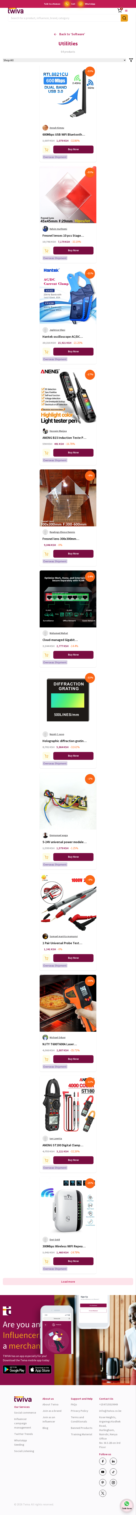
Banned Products (81, 1428)
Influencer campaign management (22, 1423)
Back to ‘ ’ (69, 34)
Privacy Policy (79, 1411)
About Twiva (50, 1404)
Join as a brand (51, 1411)
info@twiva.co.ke (110, 1411)
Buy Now (73, 149)
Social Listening (24, 1451)
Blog (45, 1428)
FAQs (74, 1404)
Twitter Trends (23, 1434)
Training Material (81, 1434)
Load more (68, 1281)
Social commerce (25, 1412)
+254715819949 (108, 1404)
